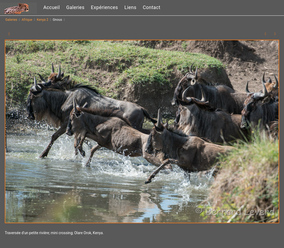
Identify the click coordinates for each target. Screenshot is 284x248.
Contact (151, 7)
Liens (130, 7)
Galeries (75, 7)
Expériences (104, 7)
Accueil (51, 7)
